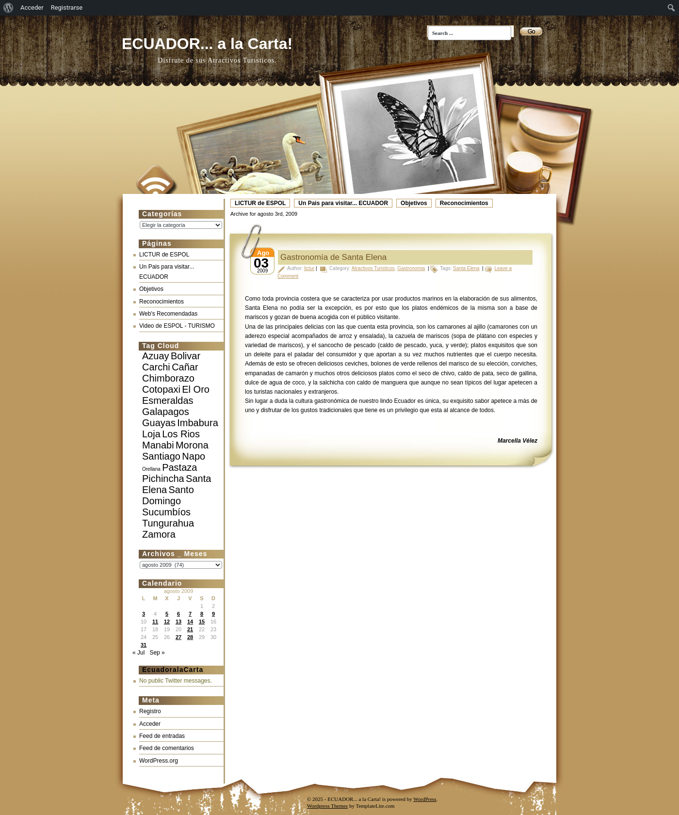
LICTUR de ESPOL (260, 203)
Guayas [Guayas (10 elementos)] (159, 422)
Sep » (156, 652)
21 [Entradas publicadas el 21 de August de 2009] (190, 629)
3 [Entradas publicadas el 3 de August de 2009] (143, 614)
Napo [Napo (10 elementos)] (193, 456)
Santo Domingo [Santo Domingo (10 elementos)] (168, 495)
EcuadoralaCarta (172, 669)
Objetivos (414, 203)
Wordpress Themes (327, 806)
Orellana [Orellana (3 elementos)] (151, 469)
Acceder (150, 723)
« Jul (138, 652)
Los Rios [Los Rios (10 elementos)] (181, 434)
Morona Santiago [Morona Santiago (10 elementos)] (175, 451)
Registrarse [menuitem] (67, 7)
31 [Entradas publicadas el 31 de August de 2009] (143, 645)
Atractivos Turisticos (373, 268)
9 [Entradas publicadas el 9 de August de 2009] (213, 614)
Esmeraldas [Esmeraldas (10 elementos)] (168, 400)
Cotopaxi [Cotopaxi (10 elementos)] (161, 389)
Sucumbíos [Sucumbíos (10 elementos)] (166, 512)
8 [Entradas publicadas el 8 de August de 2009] (201, 614)
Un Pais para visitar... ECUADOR (343, 203)
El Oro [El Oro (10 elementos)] (196, 389)
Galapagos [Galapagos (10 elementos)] (165, 411)
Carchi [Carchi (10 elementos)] (156, 367)
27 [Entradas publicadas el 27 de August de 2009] (178, 637)
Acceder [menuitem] (32, 7)
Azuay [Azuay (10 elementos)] (155, 356)
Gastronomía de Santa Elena (333, 257)
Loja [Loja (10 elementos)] (151, 434)
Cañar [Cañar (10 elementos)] (185, 367)
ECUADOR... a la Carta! (207, 43)
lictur (309, 268)
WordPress (424, 799)
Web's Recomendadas (168, 313)
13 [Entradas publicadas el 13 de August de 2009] (178, 621)
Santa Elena (466, 268)
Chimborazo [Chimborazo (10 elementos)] (168, 378)
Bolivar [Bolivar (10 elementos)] (185, 356)
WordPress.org (158, 760)
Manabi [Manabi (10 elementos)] (158, 445)
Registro (150, 711)
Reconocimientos (464, 203)
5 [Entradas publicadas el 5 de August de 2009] (166, 614)
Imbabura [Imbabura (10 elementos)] (197, 422)
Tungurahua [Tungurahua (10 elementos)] (168, 523)
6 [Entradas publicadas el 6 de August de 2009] (178, 614)
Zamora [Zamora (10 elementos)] (159, 534)
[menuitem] (8, 8)
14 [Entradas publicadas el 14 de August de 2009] (190, 621)
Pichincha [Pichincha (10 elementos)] (163, 478)
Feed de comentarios (166, 748)
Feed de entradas (162, 736)
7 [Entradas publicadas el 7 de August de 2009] (190, 614)
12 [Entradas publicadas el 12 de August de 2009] (167, 621)
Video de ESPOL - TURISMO (177, 325)
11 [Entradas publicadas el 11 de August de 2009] (155, 621)
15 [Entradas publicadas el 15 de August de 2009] (202, 621)
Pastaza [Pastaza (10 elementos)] (179, 467)
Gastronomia (411, 268)
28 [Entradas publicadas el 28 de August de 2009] (190, 637)
